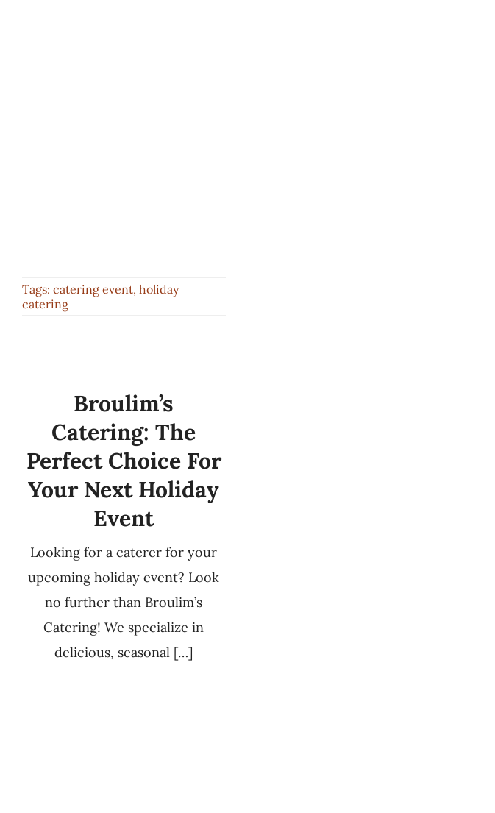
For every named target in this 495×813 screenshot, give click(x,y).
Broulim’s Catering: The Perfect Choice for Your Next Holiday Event (123, 460)
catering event (93, 289)
